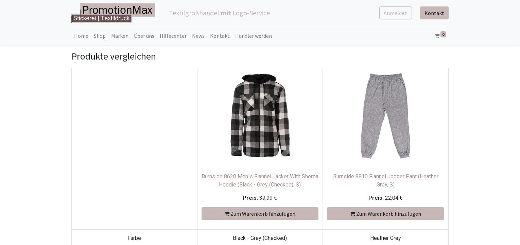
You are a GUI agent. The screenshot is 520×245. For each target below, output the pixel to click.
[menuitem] (81, 36)
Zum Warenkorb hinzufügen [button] (259, 213)
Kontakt (434, 13)
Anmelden (396, 13)
